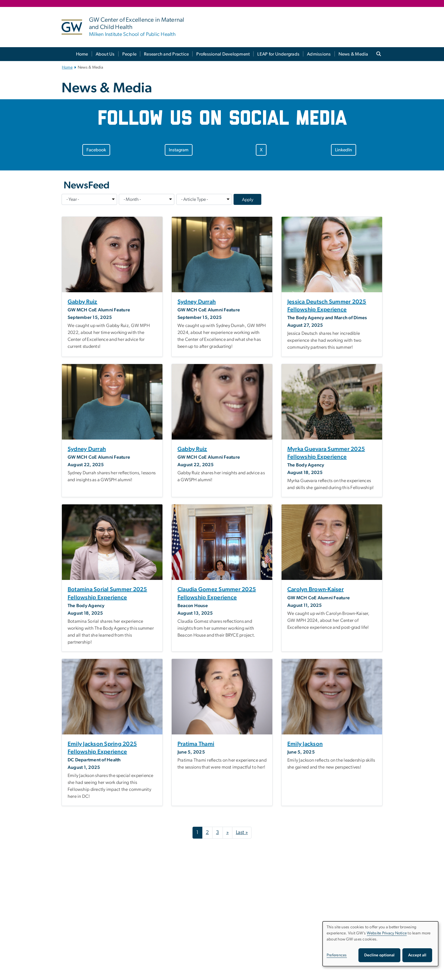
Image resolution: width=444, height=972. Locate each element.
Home (82, 54)
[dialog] (380, 943)
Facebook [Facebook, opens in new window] (96, 150)
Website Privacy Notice (387, 933)
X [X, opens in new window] (261, 150)
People (129, 54)
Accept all (417, 955)
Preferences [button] (337, 955)
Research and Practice (166, 54)
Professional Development (223, 54)
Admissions (319, 54)
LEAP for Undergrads (278, 54)
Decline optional (379, 955)
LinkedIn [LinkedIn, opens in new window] (343, 150)
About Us (105, 54)
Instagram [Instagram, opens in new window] (178, 150)
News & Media (353, 54)
